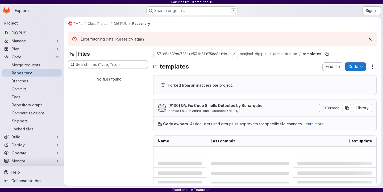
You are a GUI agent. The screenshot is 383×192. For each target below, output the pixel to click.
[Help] (32, 172)
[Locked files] (32, 129)
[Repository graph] (32, 105)
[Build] (32, 137)
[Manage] (32, 41)
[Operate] (32, 153)
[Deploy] (32, 145)
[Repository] (32, 73)
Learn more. (314, 124)
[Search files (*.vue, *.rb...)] (108, 64)
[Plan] (32, 49)
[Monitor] (32, 161)
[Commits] (32, 89)
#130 (174, 105)
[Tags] (32, 97)
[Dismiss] (370, 39)
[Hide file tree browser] (72, 54)
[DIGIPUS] (32, 33)
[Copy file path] (326, 54)
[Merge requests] (32, 65)
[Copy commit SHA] (347, 108)
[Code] (32, 57)
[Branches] (32, 81)
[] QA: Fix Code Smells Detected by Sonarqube (215, 105)
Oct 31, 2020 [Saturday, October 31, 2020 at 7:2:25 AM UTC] (237, 111)
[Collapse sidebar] (32, 181)
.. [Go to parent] (158, 152)
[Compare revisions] (32, 113)
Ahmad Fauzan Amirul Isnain (189, 111)
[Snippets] (32, 121)
